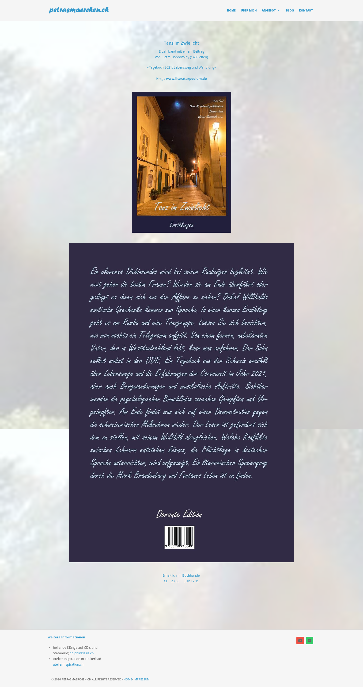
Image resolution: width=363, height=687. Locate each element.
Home (231, 10)
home (128, 679)
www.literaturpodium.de (186, 78)
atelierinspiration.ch (68, 664)
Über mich (249, 10)
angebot (271, 10)
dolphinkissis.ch (81, 653)
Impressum (142, 679)
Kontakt (306, 10)
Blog (290, 10)
